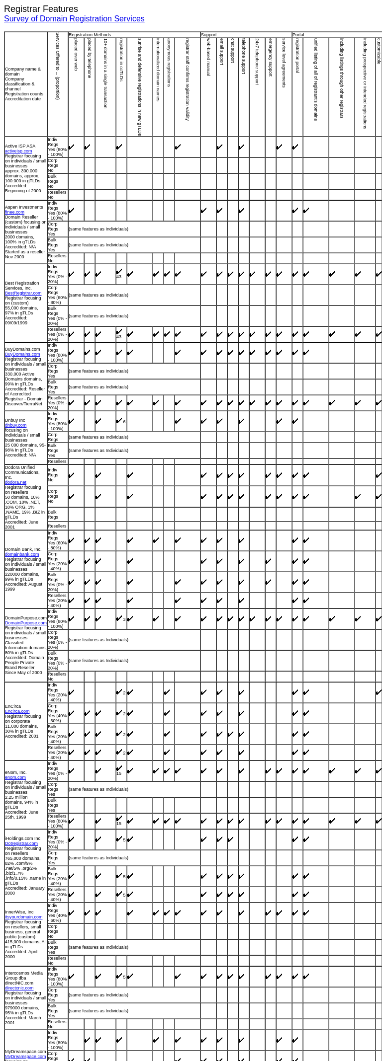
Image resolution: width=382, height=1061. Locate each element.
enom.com (15, 599)
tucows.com (17, 983)
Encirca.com (17, 542)
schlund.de (16, 939)
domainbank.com (22, 433)
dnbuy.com (15, 348)
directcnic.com (19, 750)
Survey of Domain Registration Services (74, 18)
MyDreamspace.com (25, 801)
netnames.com (19, 844)
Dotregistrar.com (21, 647)
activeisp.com (18, 155)
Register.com (18, 891)
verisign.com (17, 1027)
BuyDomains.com (22, 302)
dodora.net (15, 384)
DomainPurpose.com (26, 486)
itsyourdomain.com (24, 701)
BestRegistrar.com (23, 253)
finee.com (14, 204)
